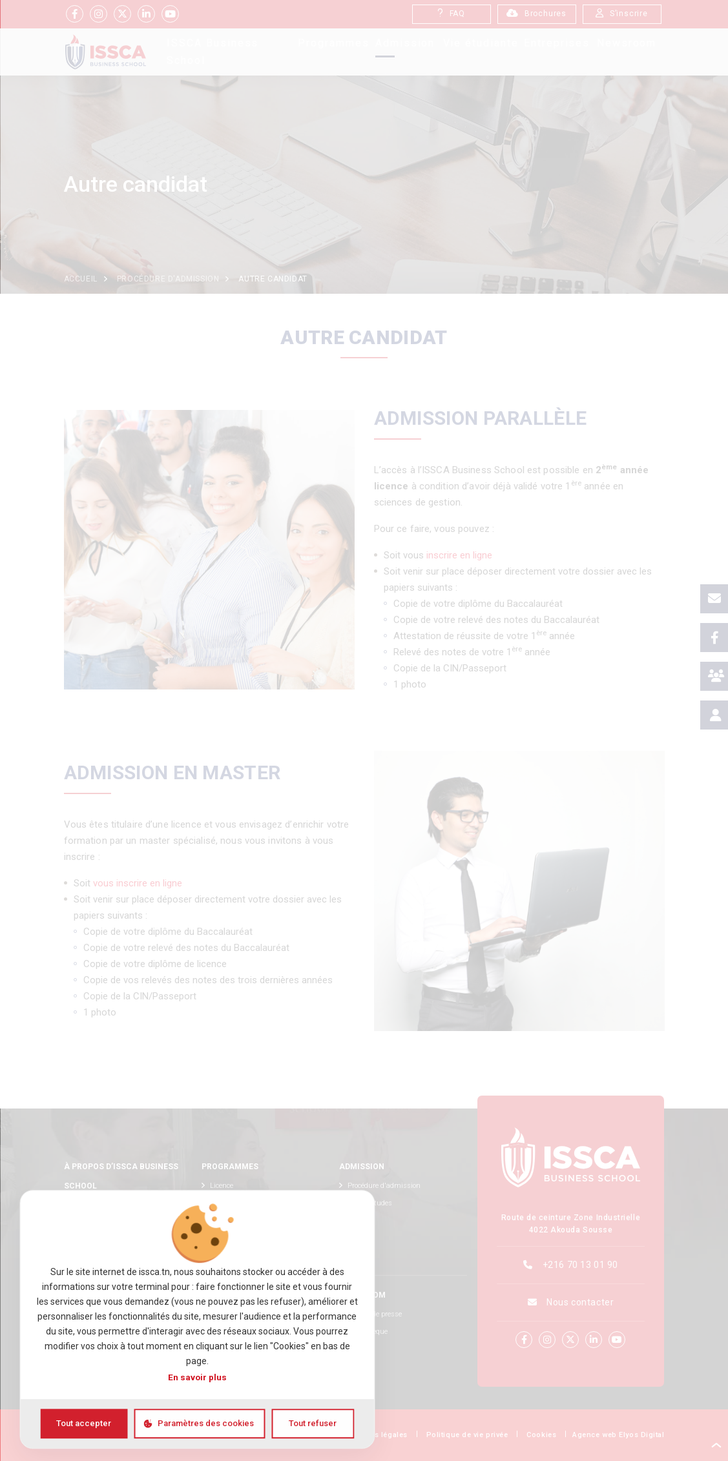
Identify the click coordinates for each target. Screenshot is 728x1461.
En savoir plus (197, 1377)
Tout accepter (83, 1423)
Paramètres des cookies (206, 1423)
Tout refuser (313, 1423)
